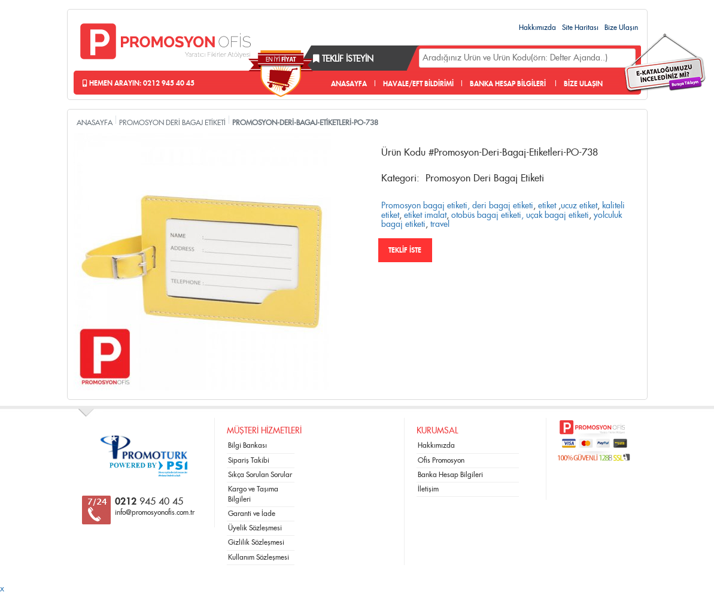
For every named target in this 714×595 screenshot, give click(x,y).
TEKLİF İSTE (404, 250)
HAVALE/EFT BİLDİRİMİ (418, 83)
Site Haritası (580, 27)
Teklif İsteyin (343, 59)
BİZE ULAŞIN (583, 83)
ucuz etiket (579, 206)
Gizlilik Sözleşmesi (256, 542)
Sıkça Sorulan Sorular (260, 474)
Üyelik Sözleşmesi (255, 528)
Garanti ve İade (251, 513)
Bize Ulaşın (621, 27)
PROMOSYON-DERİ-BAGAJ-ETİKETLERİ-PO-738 (305, 122)
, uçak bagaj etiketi (555, 215)
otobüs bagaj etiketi (486, 215)
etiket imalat (425, 215)
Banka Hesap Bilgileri (450, 474)
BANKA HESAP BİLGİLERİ (508, 83)
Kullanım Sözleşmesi (258, 557)
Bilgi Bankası (247, 445)
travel (439, 224)
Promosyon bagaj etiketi (424, 206)
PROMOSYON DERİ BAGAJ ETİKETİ (172, 122)
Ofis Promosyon (441, 460)
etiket (547, 206)
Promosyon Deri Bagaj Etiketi (485, 178)
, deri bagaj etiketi (500, 206)
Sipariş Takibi (248, 460)
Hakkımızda (537, 27)
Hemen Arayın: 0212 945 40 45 (139, 83)
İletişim (428, 489)
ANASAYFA (349, 83)
